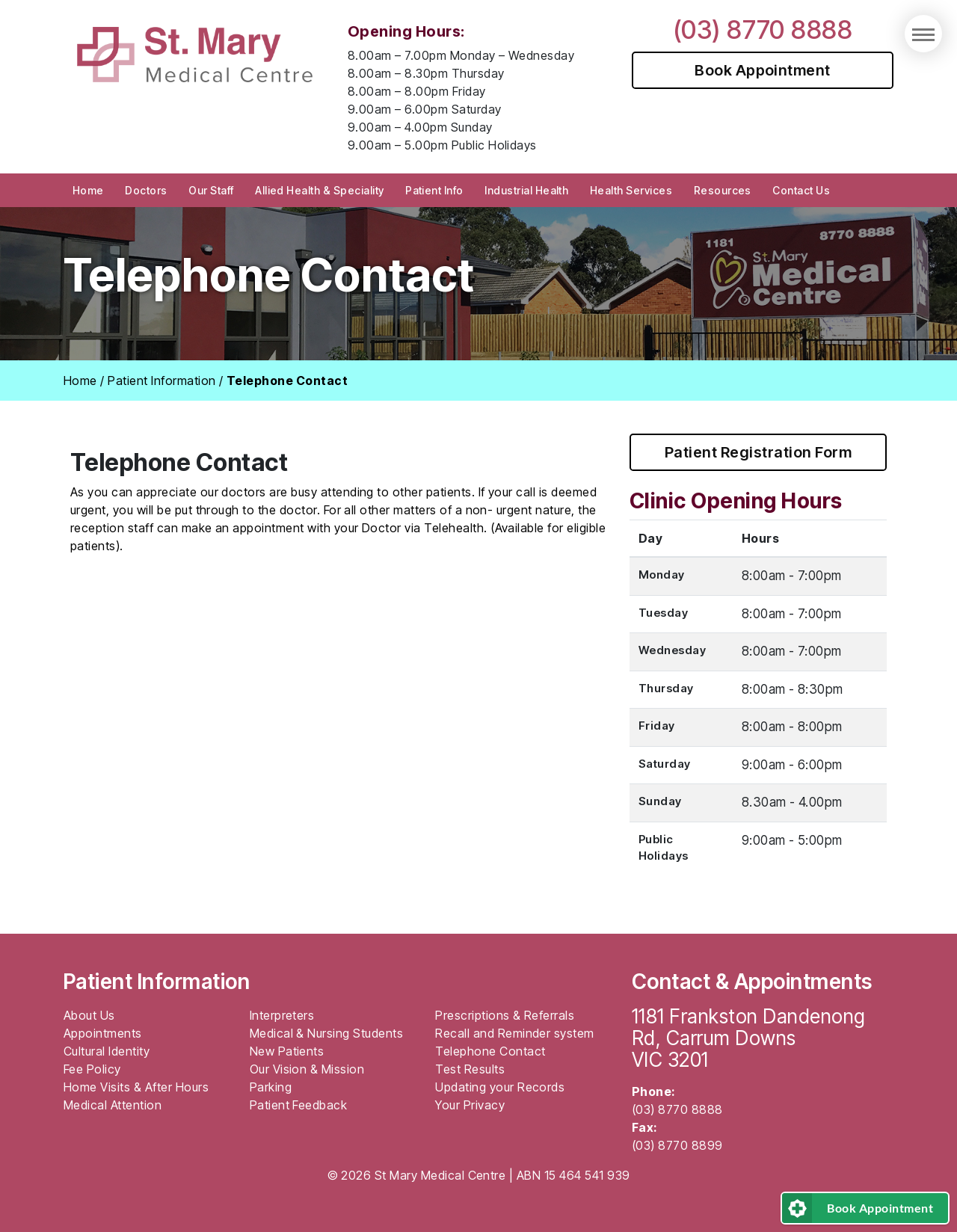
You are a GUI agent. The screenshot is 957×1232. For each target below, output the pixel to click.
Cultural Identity (107, 1051)
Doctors (146, 190)
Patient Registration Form (758, 452)
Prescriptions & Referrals (504, 1015)
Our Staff (210, 190)
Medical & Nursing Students (326, 1033)
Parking (271, 1086)
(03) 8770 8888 (763, 29)
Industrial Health (526, 190)
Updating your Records (499, 1086)
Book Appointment (763, 70)
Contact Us (801, 190)
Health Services (631, 190)
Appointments (103, 1033)
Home (88, 190)
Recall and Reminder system (514, 1033)
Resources (722, 190)
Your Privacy (470, 1104)
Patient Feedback (299, 1104)
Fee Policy (92, 1069)
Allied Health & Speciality (319, 190)
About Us (89, 1015)
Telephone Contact (490, 1051)
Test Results (470, 1069)
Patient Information (161, 380)
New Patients (287, 1051)
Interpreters (282, 1015)
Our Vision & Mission (307, 1069)
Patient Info (434, 190)
